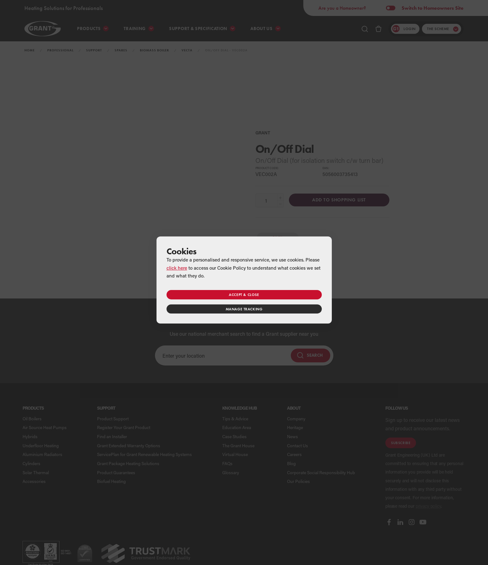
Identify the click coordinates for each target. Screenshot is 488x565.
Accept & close (244, 294)
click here (177, 268)
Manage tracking (244, 309)
